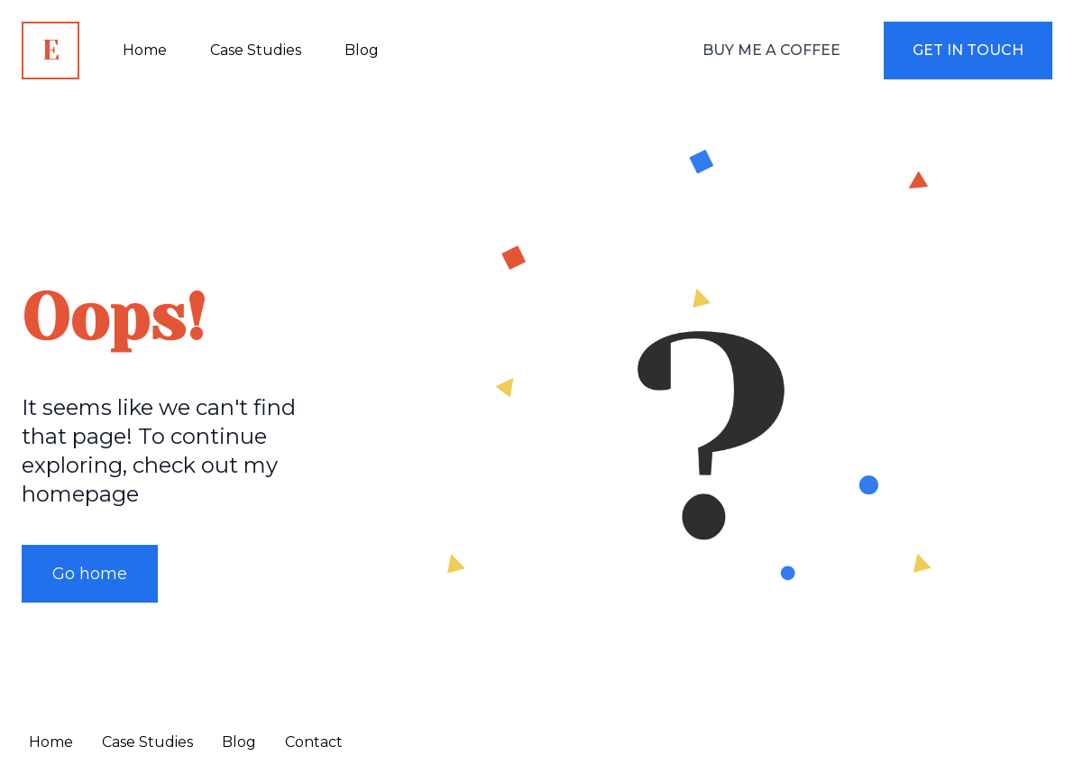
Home (51, 742)
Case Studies (147, 742)
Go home (89, 574)
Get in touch (968, 50)
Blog (239, 742)
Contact (314, 742)
